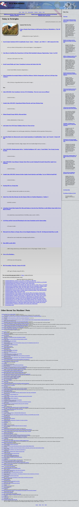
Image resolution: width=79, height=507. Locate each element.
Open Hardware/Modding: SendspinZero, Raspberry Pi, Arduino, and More (15, 420)
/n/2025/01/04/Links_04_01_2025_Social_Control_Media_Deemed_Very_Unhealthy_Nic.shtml (25, 299)
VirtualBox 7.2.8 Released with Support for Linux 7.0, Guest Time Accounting (69, 124)
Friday (22, 275)
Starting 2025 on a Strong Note (10, 185)
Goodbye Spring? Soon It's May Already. (9, 314)
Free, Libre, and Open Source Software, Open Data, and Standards (13, 470)
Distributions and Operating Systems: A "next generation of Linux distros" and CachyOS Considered (19, 490)
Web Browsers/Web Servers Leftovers (8, 418)
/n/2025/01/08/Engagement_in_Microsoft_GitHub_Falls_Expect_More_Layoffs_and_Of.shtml (25, 302)
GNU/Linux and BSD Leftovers (7, 390)
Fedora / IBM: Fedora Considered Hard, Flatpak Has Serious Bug (13, 451)
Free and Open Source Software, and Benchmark (10, 377)
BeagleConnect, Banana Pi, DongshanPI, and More (11, 481)
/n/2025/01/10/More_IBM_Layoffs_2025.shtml (15, 291)
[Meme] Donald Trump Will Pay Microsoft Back (14, 114)
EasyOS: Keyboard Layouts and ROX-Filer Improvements (12, 399)
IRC (26, 12)
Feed (44, 12)
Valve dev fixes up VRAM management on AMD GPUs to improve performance (15, 317)
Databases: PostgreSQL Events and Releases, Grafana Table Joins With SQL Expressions (17, 477)
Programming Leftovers (6, 348)
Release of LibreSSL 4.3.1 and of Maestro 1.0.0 (10, 394)
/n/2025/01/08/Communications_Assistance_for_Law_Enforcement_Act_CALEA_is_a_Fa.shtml (26, 282)
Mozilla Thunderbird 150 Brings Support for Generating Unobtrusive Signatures (70, 73)
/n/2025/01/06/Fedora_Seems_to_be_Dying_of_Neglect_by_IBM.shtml (20, 280)
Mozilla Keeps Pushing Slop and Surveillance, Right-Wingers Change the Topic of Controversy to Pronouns (20, 473)
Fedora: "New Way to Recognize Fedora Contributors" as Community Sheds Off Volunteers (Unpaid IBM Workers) (21, 316)
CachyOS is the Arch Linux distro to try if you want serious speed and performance (16, 374)
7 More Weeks (4, 331)
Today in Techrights (5, 381)
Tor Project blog (66, 189)
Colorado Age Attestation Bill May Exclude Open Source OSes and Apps (70, 108)
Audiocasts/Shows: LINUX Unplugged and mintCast (11, 483)
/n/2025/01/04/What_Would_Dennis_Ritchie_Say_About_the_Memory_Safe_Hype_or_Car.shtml (26, 284)
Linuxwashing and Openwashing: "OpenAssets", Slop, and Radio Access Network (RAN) (17, 357)
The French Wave (5, 387)
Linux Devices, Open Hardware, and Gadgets (9, 350)
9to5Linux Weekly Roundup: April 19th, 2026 (9, 499)
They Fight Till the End (5, 333)
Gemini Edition (30, 12)
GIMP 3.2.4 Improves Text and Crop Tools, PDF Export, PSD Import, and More (15, 462)
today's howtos (4, 363)
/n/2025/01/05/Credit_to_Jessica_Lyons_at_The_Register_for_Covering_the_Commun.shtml (25, 298)
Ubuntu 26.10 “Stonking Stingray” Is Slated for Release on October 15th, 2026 (70, 156)
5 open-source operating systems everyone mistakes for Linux (12, 370)
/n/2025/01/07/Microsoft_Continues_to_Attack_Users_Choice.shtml (19, 283)
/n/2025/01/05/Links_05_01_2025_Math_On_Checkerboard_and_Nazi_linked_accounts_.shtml (26, 288)
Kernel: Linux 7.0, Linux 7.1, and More (8, 385)
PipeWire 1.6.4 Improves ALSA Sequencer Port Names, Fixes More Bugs (69, 41)
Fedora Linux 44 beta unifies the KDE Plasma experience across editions (14, 436)
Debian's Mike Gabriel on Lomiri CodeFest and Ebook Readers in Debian (14, 339)
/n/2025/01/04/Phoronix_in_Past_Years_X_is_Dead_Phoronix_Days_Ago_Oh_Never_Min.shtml (26, 301)
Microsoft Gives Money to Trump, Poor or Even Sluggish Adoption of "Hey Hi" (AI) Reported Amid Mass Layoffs (30, 231)
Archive (40, 12)
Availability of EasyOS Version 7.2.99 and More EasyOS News (12, 364)
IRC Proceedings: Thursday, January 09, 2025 (14, 265)
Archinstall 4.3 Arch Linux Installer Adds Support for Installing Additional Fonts (70, 140)
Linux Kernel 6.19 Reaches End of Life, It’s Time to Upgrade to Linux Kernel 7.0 (69, 20)
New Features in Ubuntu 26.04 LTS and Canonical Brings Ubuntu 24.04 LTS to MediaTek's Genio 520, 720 (20, 342)
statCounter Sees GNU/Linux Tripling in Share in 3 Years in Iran (18, 125)
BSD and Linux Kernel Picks (6, 486)
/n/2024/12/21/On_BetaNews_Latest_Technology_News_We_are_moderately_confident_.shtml (26, 286)
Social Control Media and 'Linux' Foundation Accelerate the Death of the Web (22, 64)
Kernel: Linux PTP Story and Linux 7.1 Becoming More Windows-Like (14, 412)
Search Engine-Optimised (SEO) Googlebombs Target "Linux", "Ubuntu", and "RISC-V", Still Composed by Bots (31, 41)
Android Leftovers (5, 427)
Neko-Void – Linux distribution (7, 379)
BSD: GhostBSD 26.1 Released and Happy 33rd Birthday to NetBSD (14, 337)
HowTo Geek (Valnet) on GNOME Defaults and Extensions (12, 457)
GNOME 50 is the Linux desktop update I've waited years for (12, 460)
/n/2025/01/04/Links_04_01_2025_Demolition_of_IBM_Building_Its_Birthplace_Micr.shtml (24, 297)
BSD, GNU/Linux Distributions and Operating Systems (11, 468)
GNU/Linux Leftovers (5, 335)
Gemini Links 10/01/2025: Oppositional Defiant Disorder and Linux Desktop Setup (23, 103)
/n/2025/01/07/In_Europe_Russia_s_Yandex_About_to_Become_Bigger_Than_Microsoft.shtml (25, 290)
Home (20, 12)
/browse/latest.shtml (9, 305)
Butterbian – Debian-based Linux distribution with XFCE (11, 494)
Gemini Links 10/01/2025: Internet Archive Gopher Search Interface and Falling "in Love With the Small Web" (30, 174)
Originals (36, 12)
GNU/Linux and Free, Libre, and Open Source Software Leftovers (14, 15)
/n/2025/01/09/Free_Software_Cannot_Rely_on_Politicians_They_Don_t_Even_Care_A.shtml (25, 295)
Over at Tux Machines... (9, 254)
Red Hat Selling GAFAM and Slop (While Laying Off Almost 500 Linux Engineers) (16, 355)
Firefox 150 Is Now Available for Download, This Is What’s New (69, 173)
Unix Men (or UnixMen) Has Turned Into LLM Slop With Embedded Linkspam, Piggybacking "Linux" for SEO (30, 53)
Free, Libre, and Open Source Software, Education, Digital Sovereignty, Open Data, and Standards (19, 392)
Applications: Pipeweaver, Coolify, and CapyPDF (10, 361)
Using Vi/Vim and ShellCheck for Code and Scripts (10, 453)
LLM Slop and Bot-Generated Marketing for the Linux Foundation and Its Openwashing (24, 220)
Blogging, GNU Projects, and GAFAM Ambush (10, 344)
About (23, 12)
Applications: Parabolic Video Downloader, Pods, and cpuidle (12, 409)
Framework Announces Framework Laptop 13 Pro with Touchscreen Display (69, 90)
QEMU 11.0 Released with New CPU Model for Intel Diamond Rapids (70, 57)
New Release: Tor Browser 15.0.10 (69, 193)
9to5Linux (65, 16)
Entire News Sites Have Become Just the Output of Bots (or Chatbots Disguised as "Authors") (25, 197)
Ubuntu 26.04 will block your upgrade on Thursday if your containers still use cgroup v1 (17, 429)
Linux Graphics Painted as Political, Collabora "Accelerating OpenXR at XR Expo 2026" (17, 396)
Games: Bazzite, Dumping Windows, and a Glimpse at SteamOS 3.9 (13, 449)
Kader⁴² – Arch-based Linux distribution (8, 466)
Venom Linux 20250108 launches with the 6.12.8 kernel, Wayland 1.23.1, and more (44, 15)
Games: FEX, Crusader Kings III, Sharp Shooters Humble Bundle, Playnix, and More (16, 431)
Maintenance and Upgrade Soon (7, 442)
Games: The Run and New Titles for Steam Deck (10, 475)
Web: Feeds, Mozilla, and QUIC (7, 346)
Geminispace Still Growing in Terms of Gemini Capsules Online (13, 372)
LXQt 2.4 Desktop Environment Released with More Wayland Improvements (15, 325)
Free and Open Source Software (7, 433)
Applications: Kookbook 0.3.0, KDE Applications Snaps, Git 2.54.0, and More (15, 403)
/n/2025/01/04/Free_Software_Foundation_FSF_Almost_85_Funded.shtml (21, 303)
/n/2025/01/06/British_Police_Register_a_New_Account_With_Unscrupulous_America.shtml (25, 292)
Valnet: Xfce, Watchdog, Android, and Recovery (10, 444)
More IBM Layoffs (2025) (9, 243)
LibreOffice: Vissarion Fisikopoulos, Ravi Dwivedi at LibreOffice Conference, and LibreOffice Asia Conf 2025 (20, 414)
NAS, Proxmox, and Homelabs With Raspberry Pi (10, 455)
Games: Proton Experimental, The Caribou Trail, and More (12, 353)
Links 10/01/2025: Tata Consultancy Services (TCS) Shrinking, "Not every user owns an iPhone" (26, 92)
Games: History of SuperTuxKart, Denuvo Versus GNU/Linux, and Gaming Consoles (16, 401)
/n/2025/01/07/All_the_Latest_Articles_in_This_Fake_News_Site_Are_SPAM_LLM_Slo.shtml (25, 294)
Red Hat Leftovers (5, 422)
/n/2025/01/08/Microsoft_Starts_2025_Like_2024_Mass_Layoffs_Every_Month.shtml (23, 287)
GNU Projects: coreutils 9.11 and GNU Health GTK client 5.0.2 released (14, 425)
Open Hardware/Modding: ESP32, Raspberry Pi (10, 398)
